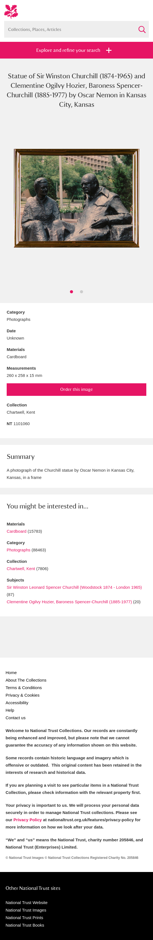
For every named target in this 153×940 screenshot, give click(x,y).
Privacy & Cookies (23, 695)
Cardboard (16, 531)
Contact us (16, 717)
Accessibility (17, 702)
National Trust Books (25, 925)
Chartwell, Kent (21, 568)
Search (142, 27)
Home (11, 672)
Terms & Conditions (24, 687)
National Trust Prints (24, 917)
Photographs (18, 549)
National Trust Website (27, 902)
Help (10, 710)
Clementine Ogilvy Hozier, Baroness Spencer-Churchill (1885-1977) (69, 601)
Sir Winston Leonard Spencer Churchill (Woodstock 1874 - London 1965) (74, 587)
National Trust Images (26, 910)
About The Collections (26, 680)
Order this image (76, 389)
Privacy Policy (27, 819)
